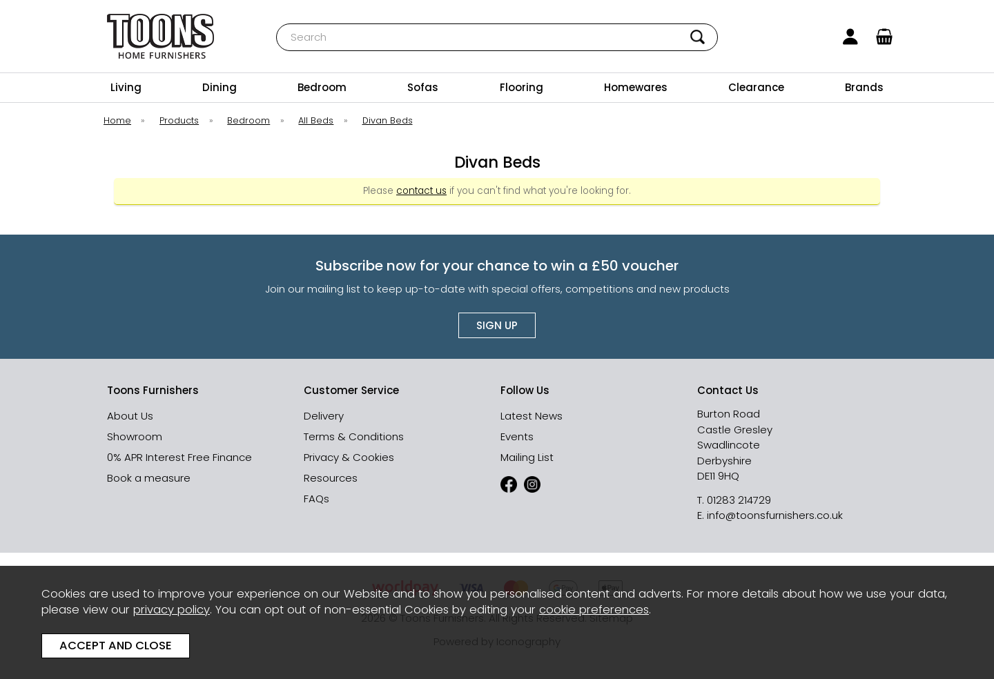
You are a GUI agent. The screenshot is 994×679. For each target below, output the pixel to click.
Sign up (497, 325)
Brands (864, 87)
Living (126, 87)
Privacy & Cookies (349, 457)
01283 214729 (739, 500)
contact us (421, 190)
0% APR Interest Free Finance (179, 457)
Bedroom (322, 87)
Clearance (756, 87)
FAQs (316, 498)
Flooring (521, 87)
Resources (331, 478)
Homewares (635, 87)
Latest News (531, 416)
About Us (130, 416)
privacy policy (171, 610)
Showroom (134, 436)
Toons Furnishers (160, 36)
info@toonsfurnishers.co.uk (775, 515)
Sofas (422, 87)
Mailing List (527, 457)
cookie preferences (594, 610)
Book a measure (149, 478)
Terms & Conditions (354, 436)
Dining (219, 87)
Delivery (324, 416)
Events (517, 436)
